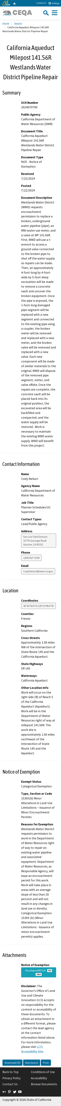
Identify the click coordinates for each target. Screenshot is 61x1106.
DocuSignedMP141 (38, 972)
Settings (53, 3)
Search (18, 23)
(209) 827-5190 (31, 557)
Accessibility (39, 1078)
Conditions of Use (43, 1072)
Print (46, 1062)
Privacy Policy (11, 1078)
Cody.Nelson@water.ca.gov (38, 571)
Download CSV (12, 1062)
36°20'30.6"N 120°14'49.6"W (38, 605)
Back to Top (10, 1072)
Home (5, 23)
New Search (31, 1062)
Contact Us (41, 3)
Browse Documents (44, 1084)
